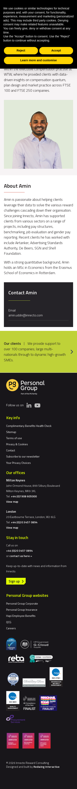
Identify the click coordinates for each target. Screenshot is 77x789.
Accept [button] (56, 50)
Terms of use (14, 438)
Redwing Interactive (46, 766)
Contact (10, 450)
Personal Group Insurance (21, 609)
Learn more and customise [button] (38, 60)
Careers (11, 628)
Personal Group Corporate (22, 603)
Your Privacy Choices (18, 463)
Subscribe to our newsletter (23, 456)
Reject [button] (21, 50)
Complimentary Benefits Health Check (29, 426)
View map (12, 501)
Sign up (14, 581)
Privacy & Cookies (17, 444)
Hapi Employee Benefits (21, 616)
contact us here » (20, 556)
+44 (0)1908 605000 (24, 496)
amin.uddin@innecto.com (25, 315)
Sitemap (11, 432)
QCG (8, 622)
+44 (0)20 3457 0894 (24, 522)
